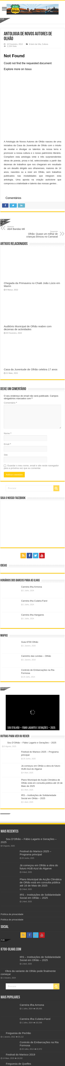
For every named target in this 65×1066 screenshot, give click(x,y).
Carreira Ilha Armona (31, 586)
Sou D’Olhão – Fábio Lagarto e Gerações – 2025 (31, 728)
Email (7, 444)
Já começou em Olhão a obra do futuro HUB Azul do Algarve (39, 867)
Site (6, 455)
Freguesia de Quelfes (18, 1063)
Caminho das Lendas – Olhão (36, 656)
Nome (7, 433)
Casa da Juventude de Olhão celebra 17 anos (30, 369)
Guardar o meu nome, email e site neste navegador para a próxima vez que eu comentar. (31, 466)
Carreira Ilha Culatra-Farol (34, 601)
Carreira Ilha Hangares (32, 615)
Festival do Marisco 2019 (20, 1054)
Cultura (45, 44)
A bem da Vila (35, 44)
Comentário (10, 402)
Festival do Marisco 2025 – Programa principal (35, 853)
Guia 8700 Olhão (29, 642)
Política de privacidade (12, 914)
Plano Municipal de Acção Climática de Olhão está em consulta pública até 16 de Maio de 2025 (42, 783)
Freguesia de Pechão (18, 1033)
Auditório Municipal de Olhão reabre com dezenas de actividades (28, 328)
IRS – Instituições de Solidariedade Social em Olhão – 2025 (40, 896)
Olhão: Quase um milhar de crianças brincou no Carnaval (40, 234)
